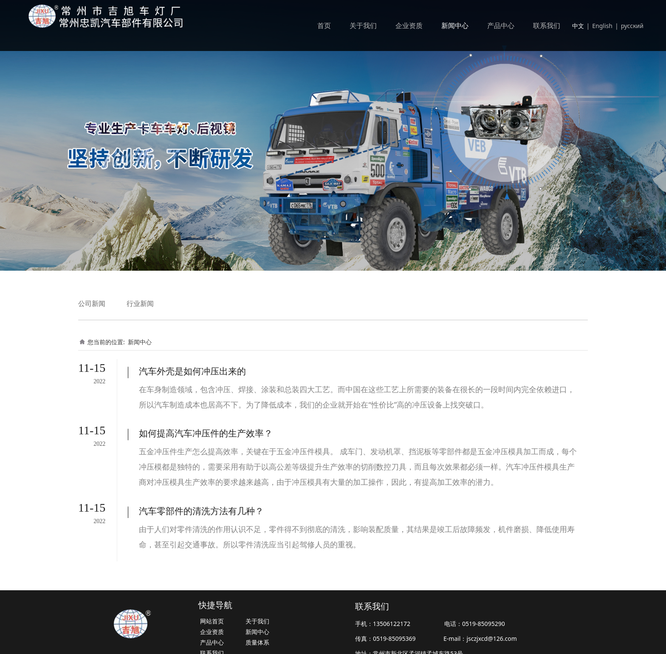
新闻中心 (454, 25)
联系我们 (546, 25)
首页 (324, 25)
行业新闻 (140, 303)
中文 (578, 26)
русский (632, 26)
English (602, 26)
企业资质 (409, 25)
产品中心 (500, 25)
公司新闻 (91, 303)
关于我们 (363, 25)
